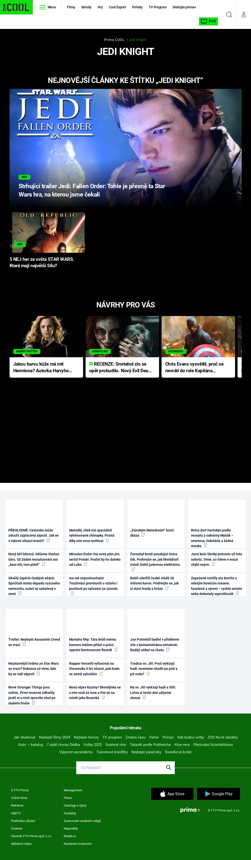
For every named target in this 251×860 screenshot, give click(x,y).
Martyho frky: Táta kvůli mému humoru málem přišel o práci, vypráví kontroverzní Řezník (93, 644)
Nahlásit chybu (21, 844)
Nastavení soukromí (77, 844)
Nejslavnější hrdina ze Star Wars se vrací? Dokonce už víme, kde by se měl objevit (33, 669)
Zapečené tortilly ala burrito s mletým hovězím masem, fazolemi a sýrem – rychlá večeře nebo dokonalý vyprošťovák (216, 586)
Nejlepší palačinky (146, 752)
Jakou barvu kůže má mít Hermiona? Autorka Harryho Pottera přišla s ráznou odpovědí (41, 367)
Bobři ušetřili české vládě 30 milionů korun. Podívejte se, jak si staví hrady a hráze (154, 583)
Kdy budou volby (190, 737)
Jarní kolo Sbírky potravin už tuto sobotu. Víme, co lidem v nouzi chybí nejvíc (216, 559)
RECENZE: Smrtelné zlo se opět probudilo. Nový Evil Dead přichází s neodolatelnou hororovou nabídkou (120, 367)
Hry (100, 7)
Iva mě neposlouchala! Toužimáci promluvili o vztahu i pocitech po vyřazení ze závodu (93, 585)
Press (68, 798)
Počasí (168, 737)
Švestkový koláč (178, 752)
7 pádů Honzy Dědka (63, 744)
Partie (154, 737)
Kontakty (70, 813)
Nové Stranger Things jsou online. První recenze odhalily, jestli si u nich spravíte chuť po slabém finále (31, 695)
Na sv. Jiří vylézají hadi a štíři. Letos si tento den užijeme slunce (153, 692)
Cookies (16, 828)
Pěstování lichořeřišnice (213, 744)
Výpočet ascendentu (76, 752)
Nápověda (71, 828)
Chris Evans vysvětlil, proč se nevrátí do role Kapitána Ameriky (194, 367)
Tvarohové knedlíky (112, 752)
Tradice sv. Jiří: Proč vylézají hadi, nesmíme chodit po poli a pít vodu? (153, 669)
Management (73, 790)
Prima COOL (114, 40)
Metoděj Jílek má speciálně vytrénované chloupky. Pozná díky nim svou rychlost (91, 535)
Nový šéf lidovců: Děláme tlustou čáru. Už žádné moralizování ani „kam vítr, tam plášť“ (33, 559)
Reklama (17, 805)
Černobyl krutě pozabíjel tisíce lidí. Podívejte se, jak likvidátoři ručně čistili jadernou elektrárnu (155, 561)
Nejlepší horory (86, 737)
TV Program (157, 7)
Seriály (86, 7)
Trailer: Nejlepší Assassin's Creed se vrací (34, 642)
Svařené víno (115, 744)
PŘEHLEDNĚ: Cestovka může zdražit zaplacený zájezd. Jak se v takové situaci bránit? (33, 535)
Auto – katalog (30, 744)
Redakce (70, 836)
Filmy (71, 7)
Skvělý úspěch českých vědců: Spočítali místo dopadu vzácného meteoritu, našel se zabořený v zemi (34, 586)
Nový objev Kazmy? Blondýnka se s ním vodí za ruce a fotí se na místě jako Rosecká (95, 692)
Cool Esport (117, 7)
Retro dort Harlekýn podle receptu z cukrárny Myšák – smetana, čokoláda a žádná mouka (212, 538)
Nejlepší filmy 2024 (54, 737)
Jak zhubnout (24, 737)
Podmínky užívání (23, 821)
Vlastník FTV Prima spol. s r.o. (31, 836)
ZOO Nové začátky (223, 737)
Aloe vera (182, 744)
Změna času (136, 737)
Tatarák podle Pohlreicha (150, 744)
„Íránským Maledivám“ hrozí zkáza (152, 532)
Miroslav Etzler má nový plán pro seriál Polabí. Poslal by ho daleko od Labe (95, 559)
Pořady (137, 7)
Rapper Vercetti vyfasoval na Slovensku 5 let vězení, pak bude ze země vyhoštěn (94, 669)
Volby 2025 (93, 744)
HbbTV (16, 813)
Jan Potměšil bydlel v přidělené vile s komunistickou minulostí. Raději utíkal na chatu (154, 644)
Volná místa (19, 798)
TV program (112, 737)
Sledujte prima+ (184, 7)
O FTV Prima (19, 790)
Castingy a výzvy (75, 805)
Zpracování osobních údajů (82, 821)
